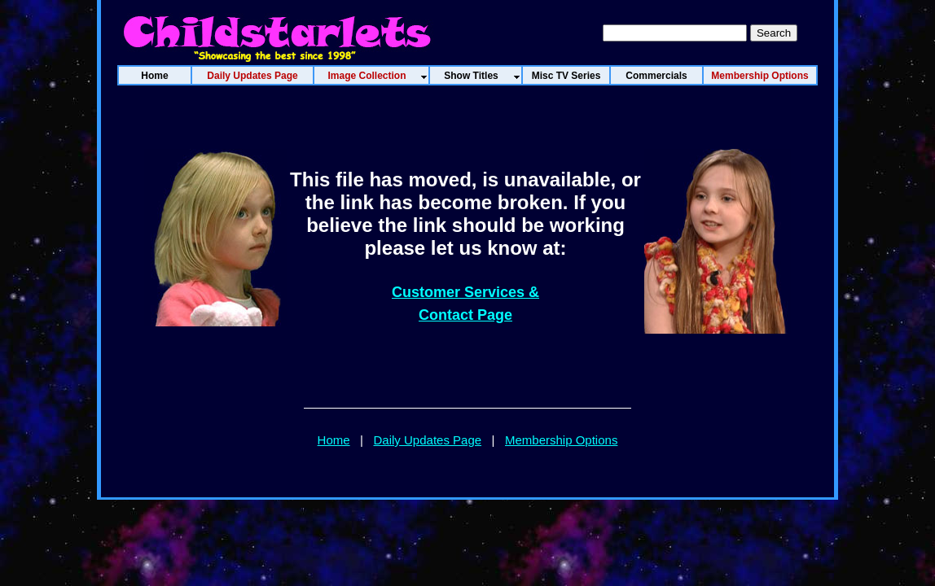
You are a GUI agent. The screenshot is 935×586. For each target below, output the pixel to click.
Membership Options (561, 440)
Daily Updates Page (428, 440)
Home (334, 440)
